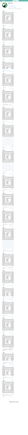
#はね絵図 (7, 70)
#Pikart (5, 87)
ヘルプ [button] (23, 0)
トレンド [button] (6, 0)
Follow (15, 7)
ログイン (26, 0)
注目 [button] (10, 0)
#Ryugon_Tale (9, 70)
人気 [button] (8, 0)
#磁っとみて (8, 121)
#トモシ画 (6, 25)
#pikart (3, 70)
